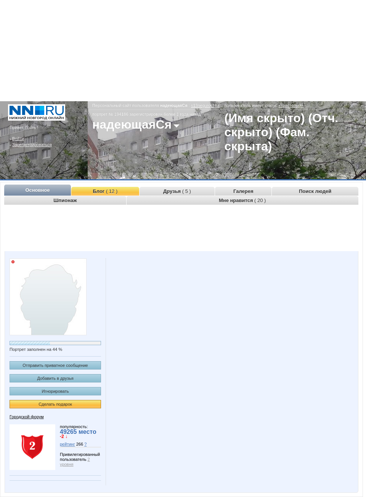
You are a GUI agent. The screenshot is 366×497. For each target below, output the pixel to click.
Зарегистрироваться (32, 144)
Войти (18, 138)
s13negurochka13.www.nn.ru (218, 105)
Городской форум (27, 416)
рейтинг (67, 444)
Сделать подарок (55, 404)
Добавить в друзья (55, 378)
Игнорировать (55, 391)
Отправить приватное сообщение (55, 365)
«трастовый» (290, 105)
